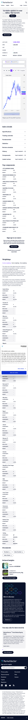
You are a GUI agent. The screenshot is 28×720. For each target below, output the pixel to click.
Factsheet (7, 552)
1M (6, 70)
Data (16, 674)
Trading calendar (7, 135)
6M (9, 70)
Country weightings (6, 263)
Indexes (2, 5)
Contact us (7, 619)
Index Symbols (18, 552)
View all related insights (10, 578)
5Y (15, 70)
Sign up (13, 15)
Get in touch (7, 34)
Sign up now (14, 246)
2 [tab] (3, 649)
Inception (22, 70)
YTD (18, 70)
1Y (11, 70)
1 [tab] (2, 649)
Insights (7, 5)
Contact (25, 5)
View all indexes (8, 652)
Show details (21, 368)
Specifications (6, 131)
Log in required (19, 151)
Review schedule (7, 147)
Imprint (3, 679)
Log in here (14, 251)
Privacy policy (4, 672)
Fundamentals (6, 139)
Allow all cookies (14, 372)
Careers (16, 677)
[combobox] (14, 62)
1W (4, 70)
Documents (17, 672)
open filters (26, 2)
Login (21, 5)
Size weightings (23, 263)
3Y (13, 70)
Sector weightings (15, 263)
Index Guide (8, 555)
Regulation (3, 682)
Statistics (5, 143)
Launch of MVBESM (14, 566)
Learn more (6, 646)
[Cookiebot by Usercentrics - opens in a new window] (20, 346)
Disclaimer (3, 677)
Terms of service (5, 674)
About (12, 5)
